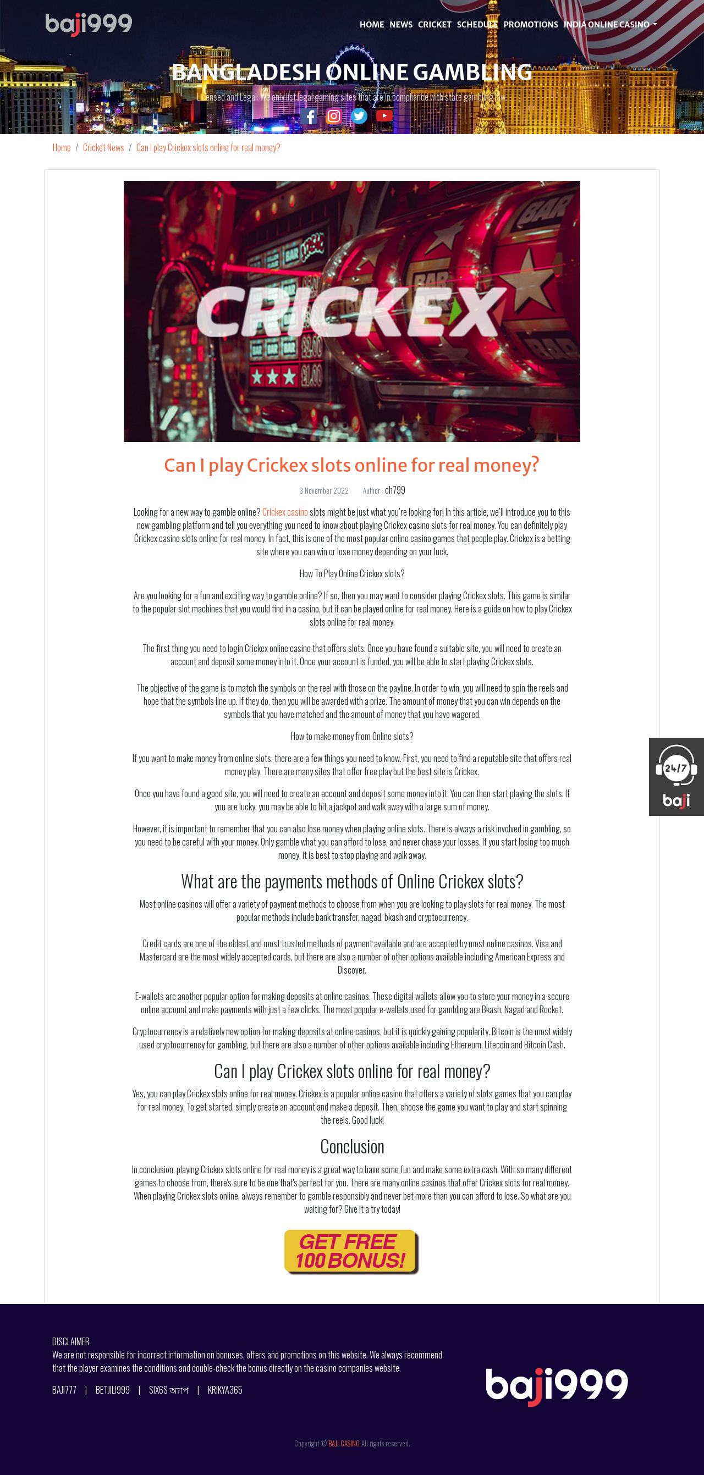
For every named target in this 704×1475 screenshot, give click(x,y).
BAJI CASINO (344, 1443)
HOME (372, 25)
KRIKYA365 (225, 1389)
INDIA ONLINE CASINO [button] (607, 25)
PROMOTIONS (530, 25)
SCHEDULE (477, 25)
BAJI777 (64, 1389)
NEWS (401, 25)
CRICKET (435, 25)
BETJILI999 (113, 1389)
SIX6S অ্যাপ (169, 1389)
